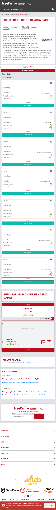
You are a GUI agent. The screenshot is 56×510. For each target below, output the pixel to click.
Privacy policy (39, 499)
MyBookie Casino (45, 181)
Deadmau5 (9, 339)
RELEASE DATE (28, 308)
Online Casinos (11, 14)
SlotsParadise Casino (44, 152)
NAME (28, 305)
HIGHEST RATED (28, 70)
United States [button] (7, 74)
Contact (12, 499)
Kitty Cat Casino (46, 93)
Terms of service (25, 499)
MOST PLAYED (28, 315)
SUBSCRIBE (39, 417)
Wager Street (47, 123)
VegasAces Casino (45, 240)
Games (14, 27)
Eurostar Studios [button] (8, 77)
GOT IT (49, 506)
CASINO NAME (28, 67)
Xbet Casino (47, 211)
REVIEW (28, 102)
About (4, 499)
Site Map (51, 499)
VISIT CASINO (28, 105)
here (7, 508)
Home (3, 14)
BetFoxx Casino (46, 270)
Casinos (33, 27)
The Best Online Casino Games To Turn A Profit (18, 363)
